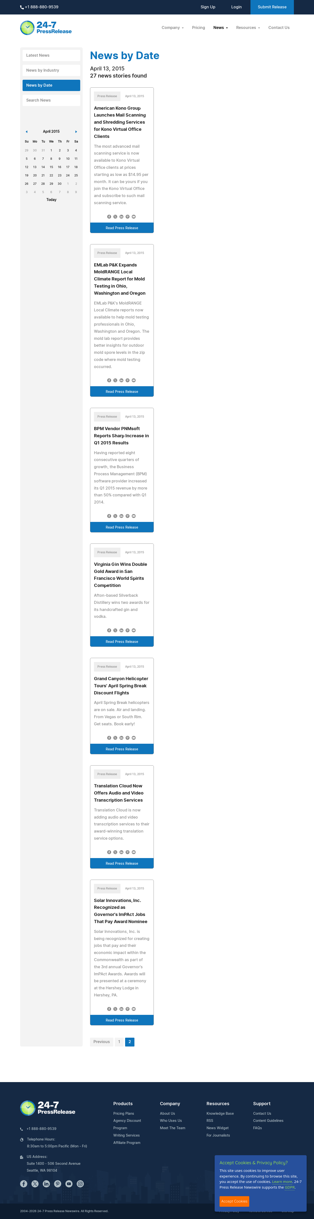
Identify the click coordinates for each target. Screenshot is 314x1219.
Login (236, 7)
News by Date (39, 85)
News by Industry (42, 70)
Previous (101, 1042)
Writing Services (126, 1135)
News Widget (218, 1128)
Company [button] (171, 28)
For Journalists (218, 1135)
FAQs (257, 1128)
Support (262, 1104)
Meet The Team (172, 1128)
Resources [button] (246, 28)
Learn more (282, 1181)
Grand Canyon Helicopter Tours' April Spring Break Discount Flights (121, 686)
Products (123, 1104)
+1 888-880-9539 (39, 7)
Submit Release (272, 7)
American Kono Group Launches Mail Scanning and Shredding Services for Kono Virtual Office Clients (120, 122)
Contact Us (279, 28)
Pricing (198, 28)
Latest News (38, 55)
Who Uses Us (171, 1121)
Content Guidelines (268, 1121)
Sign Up (208, 7)
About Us (167, 1113)
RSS (210, 1121)
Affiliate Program (126, 1143)
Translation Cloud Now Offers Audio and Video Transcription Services (119, 793)
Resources (218, 1104)
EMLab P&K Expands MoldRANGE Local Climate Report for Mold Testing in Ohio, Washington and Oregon (119, 279)
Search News (38, 100)
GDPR (290, 1187)
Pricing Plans (123, 1113)
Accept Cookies (234, 1201)
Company (170, 1104)
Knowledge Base (220, 1113)
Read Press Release (122, 228)
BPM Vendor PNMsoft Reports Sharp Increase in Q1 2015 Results (121, 436)
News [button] (219, 28)
